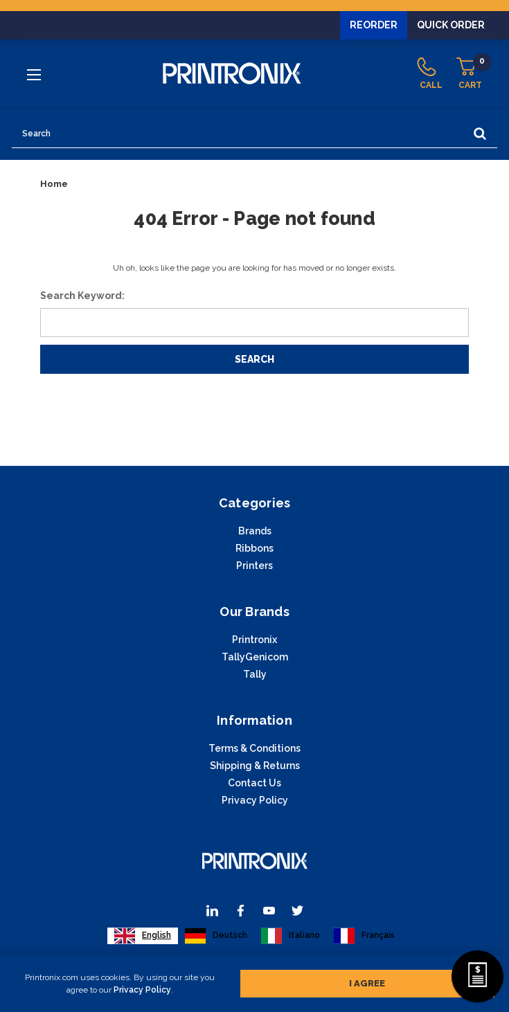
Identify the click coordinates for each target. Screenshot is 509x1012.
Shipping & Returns (255, 765)
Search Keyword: (82, 295)
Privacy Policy (142, 990)
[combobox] (142, 936)
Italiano (290, 936)
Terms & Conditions (254, 748)
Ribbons (254, 548)
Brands (254, 530)
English (142, 936)
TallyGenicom (255, 656)
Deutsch (216, 936)
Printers (254, 565)
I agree (367, 983)
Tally (255, 674)
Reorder (374, 24)
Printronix (254, 639)
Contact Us (254, 782)
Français (364, 936)
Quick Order (451, 24)
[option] (216, 936)
